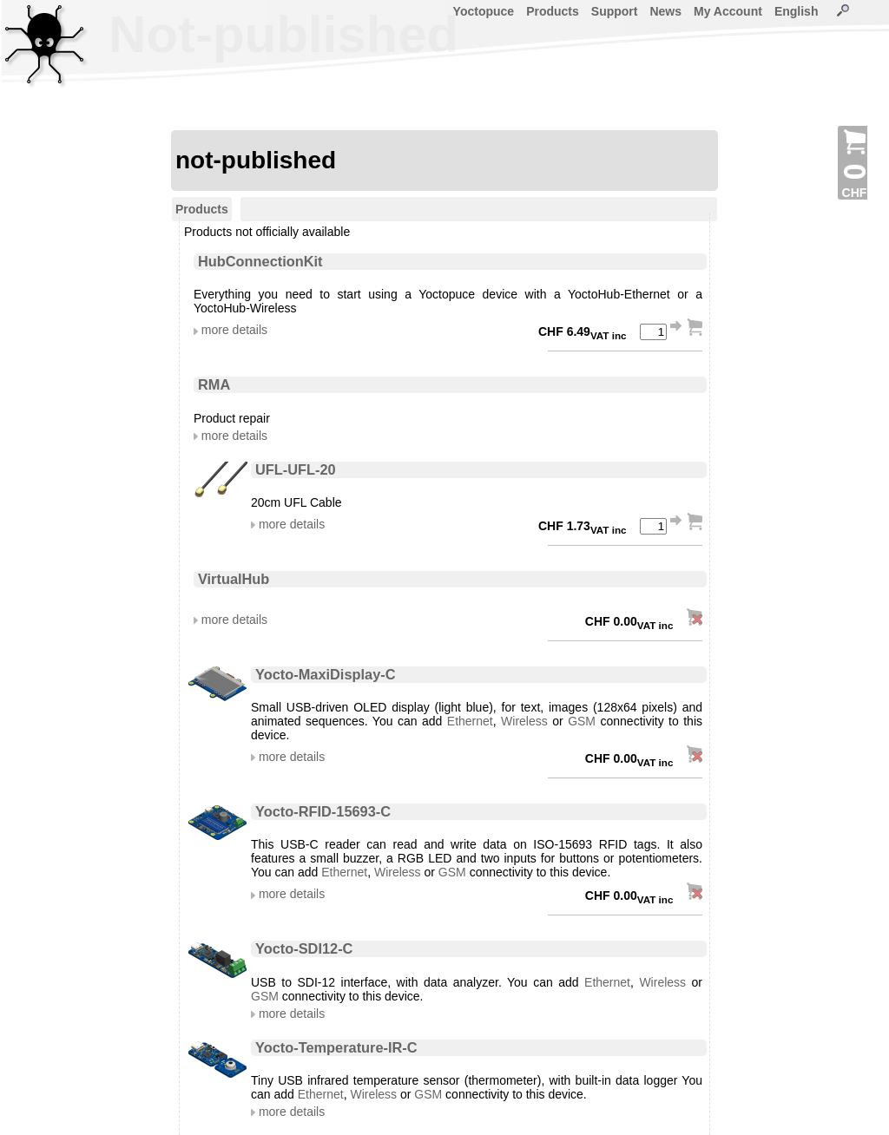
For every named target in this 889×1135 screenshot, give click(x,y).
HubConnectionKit (260, 261)
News (665, 11)
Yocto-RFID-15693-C (323, 811)
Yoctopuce (484, 11)
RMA (214, 384)
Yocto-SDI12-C (303, 948)
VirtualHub (233, 579)
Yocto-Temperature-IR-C (336, 1047)
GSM (582, 721)
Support (614, 11)
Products (552, 11)
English (796, 11)
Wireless (524, 721)
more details (234, 330)
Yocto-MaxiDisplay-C (325, 674)
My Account (728, 11)
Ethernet (470, 721)
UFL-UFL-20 (295, 469)
